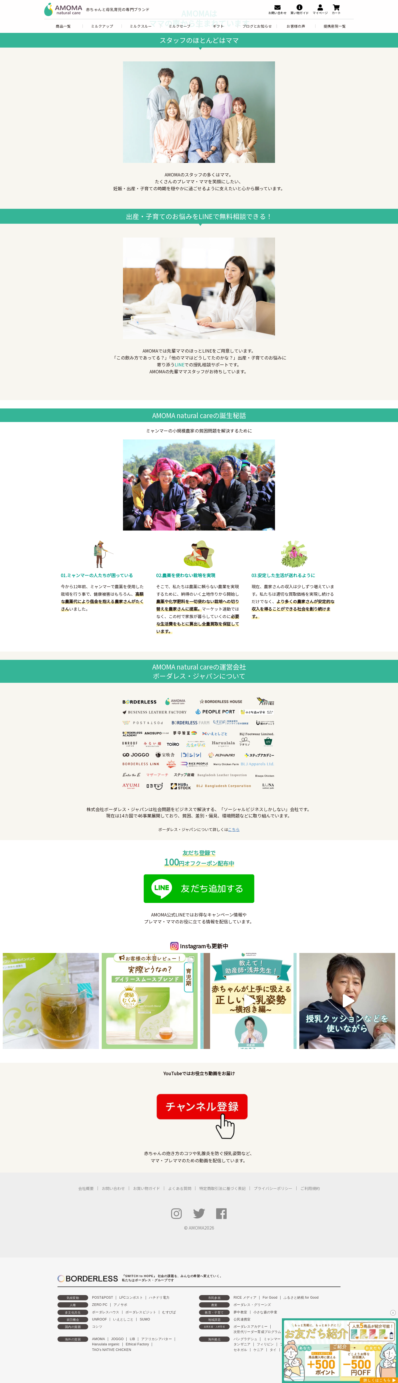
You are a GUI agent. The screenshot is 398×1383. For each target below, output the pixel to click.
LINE (179, 364)
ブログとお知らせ (257, 26)
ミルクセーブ (179, 26)
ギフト (218, 26)
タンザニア (242, 1344)
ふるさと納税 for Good (301, 1297)
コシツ (97, 1327)
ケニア (258, 1350)
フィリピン (265, 1344)
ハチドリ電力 (159, 1297)
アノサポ (120, 1305)
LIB (132, 1339)
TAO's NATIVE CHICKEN (111, 1350)
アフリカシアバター (156, 1339)
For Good (270, 1297)
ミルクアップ (102, 26)
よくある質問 (179, 1188)
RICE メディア (245, 1297)
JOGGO (117, 1339)
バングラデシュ (245, 1339)
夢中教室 (240, 1312)
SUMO (145, 1319)
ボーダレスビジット (140, 1312)
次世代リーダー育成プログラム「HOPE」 (266, 1332)
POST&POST (102, 1297)
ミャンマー (272, 1339)
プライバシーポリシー (273, 1188)
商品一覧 (63, 26)
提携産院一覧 (335, 26)
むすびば (169, 1312)
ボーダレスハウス (105, 1312)
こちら (234, 829)
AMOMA (98, 1339)
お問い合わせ (113, 1188)
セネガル (240, 1350)
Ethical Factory (137, 1344)
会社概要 (86, 1188)
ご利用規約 (310, 1188)
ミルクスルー (141, 26)
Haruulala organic (106, 1344)
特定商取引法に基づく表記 (222, 1188)
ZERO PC (100, 1305)
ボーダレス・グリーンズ (252, 1305)
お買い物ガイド (146, 1188)
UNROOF (99, 1319)
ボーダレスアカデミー (251, 1327)
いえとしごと (123, 1319)
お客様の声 (296, 26)
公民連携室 (242, 1319)
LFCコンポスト (131, 1297)
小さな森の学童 (265, 1312)
